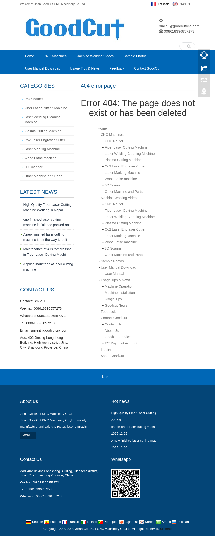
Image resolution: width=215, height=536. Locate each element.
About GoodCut (112, 356)
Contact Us (113, 324)
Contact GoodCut (147, 68)
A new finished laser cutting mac (133, 440)
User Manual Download (42, 68)
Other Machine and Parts (124, 191)
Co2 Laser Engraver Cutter (125, 166)
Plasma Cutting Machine (123, 160)
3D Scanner (114, 185)
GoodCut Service (118, 337)
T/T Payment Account (121, 343)
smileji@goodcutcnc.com (179, 26)
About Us (112, 331)
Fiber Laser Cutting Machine (126, 147)
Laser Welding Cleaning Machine (130, 154)
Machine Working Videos (95, 56)
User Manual (114, 274)
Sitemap (166, 529)
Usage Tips (113, 299)
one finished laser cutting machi (133, 427)
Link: (106, 376)
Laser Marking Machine (122, 173)
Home (29, 56)
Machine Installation (120, 293)
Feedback (116, 68)
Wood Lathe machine (121, 179)
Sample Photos (134, 56)
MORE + (28, 435)
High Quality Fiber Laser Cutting (133, 413)
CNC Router (114, 141)
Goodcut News (116, 305)
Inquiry (106, 349)
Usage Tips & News (85, 68)
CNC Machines (55, 56)
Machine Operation (119, 286)
